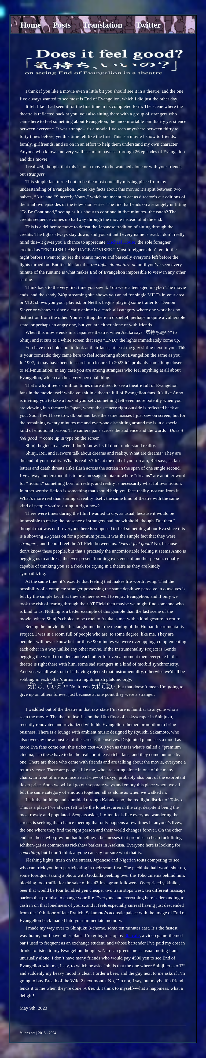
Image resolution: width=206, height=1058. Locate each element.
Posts (62, 24)
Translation (102, 24)
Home (30, 24)
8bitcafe (132, 935)
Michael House (120, 242)
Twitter (148, 24)
